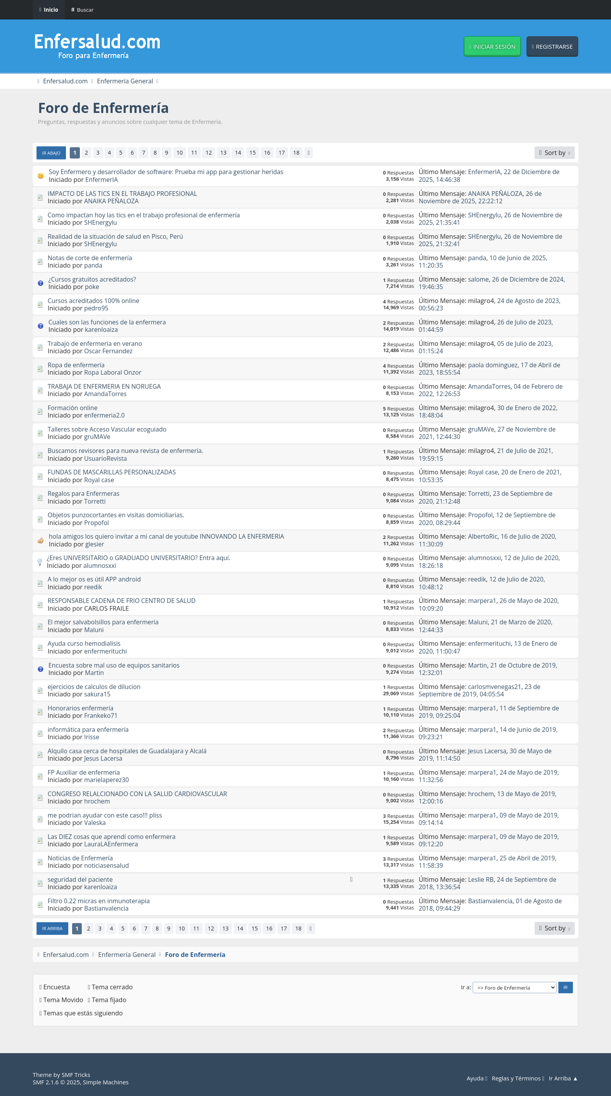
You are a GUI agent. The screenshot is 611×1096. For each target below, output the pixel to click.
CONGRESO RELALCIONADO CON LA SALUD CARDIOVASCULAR (139, 793)
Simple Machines (107, 1082)
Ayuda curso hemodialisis (85, 644)
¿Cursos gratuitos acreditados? (93, 279)
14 (242, 153)
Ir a (465, 987)
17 (286, 153)
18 (301, 153)
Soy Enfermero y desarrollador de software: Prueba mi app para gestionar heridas (169, 172)
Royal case (99, 480)
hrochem (97, 801)
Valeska (95, 823)
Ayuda (474, 1078)
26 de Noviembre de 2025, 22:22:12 (481, 197)
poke (92, 287)
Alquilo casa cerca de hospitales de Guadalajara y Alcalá (129, 751)
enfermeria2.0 (105, 415)
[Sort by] (555, 152)
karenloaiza (102, 330)
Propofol (96, 522)
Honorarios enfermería (81, 708)
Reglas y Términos (517, 1078)
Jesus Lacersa (104, 758)
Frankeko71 (101, 716)
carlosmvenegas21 (495, 686)
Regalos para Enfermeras (84, 494)
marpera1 (482, 601)
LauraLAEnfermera (111, 844)
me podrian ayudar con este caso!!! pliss (106, 815)
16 (271, 153)
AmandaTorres (106, 394)
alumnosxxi (100, 565)
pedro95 (96, 308)
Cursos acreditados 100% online (94, 300)
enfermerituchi (106, 651)
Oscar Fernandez (109, 351)
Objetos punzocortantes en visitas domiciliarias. (117, 515)
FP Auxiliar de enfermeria (85, 772)
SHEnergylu (101, 222)
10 (182, 153)
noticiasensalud (107, 866)
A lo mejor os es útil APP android (95, 579)
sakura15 (97, 694)
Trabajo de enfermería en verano (96, 343)
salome (478, 279)
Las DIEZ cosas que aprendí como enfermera (113, 836)
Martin (94, 673)
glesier (94, 544)
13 (227, 153)
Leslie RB (481, 880)
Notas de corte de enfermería (91, 258)
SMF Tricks (76, 1075)
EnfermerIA (102, 179)
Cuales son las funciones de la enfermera (108, 322)
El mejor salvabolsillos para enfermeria (104, 622)
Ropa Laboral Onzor (113, 372)
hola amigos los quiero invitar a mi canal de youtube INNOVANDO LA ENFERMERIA (169, 536)
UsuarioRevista (106, 458)
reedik (93, 587)
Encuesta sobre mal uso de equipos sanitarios (115, 665)
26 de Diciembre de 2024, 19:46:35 (493, 283)
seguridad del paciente (81, 880)
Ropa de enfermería (77, 365)
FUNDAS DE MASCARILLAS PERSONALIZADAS (113, 472)
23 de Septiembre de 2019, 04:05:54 (480, 690)
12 (212, 153)
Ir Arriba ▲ (563, 1078)
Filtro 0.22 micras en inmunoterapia (100, 901)
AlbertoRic (483, 536)
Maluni (94, 630)
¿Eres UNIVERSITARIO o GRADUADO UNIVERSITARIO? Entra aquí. (141, 558)
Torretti (95, 501)
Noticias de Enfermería (81, 858)
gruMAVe (97, 437)
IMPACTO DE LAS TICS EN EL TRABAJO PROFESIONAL (124, 193)
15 (257, 153)
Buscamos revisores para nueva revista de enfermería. (127, 451)
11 (197, 153)
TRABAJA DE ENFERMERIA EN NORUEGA (106, 386)
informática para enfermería (89, 729)
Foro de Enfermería (105, 108)
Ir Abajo (51, 153)
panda (93, 265)
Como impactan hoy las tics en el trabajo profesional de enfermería (146, 215)
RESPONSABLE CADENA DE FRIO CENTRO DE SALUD (123, 601)
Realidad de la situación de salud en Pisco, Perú (117, 236)
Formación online (73, 408)
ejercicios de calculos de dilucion (95, 686)
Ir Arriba (53, 928)
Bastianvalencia (107, 908)
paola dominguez (493, 365)
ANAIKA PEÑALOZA (112, 201)
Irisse (92, 737)
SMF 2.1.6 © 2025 (57, 1082)
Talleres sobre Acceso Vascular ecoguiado (109, 429)
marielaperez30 (107, 780)
